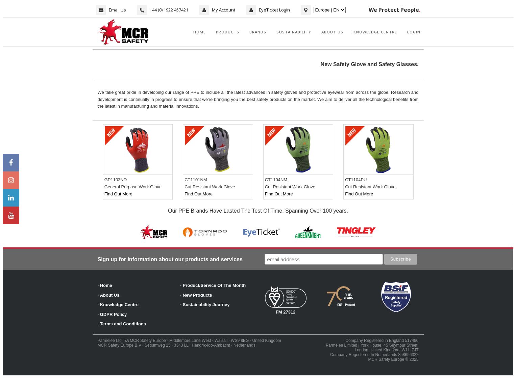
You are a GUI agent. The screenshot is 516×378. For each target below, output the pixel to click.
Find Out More (118, 193)
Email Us (117, 10)
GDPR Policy (113, 314)
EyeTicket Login (274, 10)
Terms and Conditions (123, 323)
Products (227, 31)
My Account (223, 10)
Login (413, 31)
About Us (332, 31)
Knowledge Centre (375, 31)
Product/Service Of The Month (214, 285)
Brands (257, 31)
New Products (197, 295)
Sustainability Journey (206, 304)
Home (199, 31)
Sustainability (293, 31)
